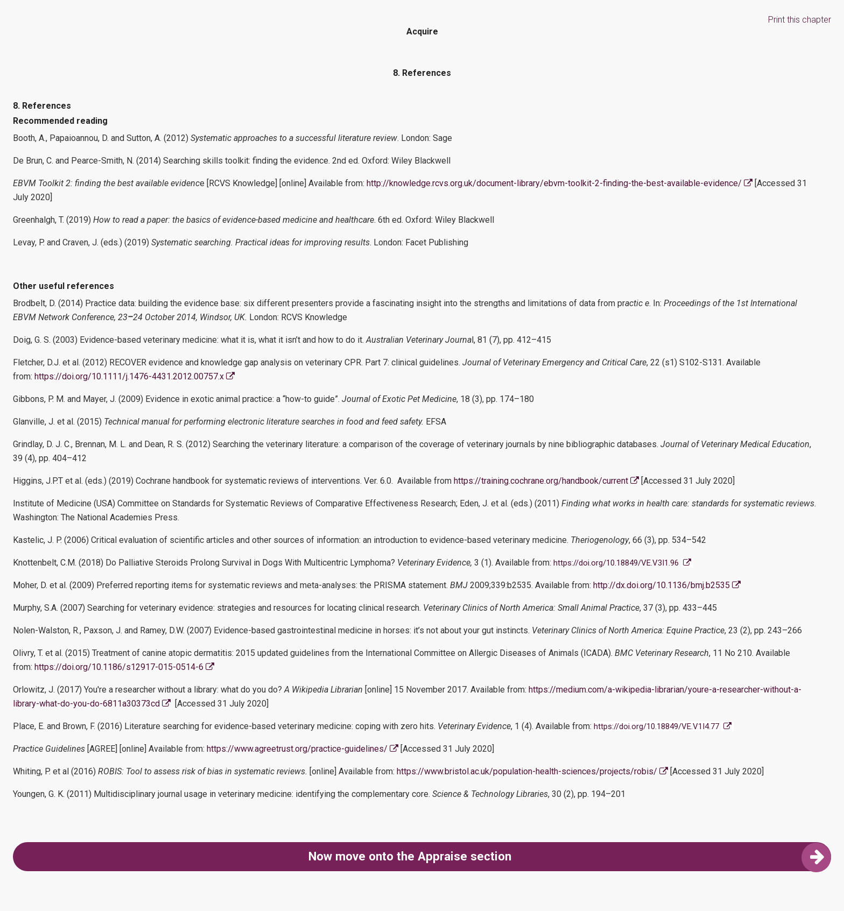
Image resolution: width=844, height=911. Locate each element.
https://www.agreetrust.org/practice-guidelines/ (303, 749)
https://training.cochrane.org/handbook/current (547, 481)
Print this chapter (799, 20)
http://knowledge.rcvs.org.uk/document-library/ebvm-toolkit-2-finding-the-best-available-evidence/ (559, 183)
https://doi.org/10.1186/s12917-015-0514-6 (124, 667)
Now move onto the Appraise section (569, 857)
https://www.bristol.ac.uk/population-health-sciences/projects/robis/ (532, 771)
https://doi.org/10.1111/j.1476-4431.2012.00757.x (134, 376)
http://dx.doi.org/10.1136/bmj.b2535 (668, 585)
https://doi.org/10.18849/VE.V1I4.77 (656, 726)
